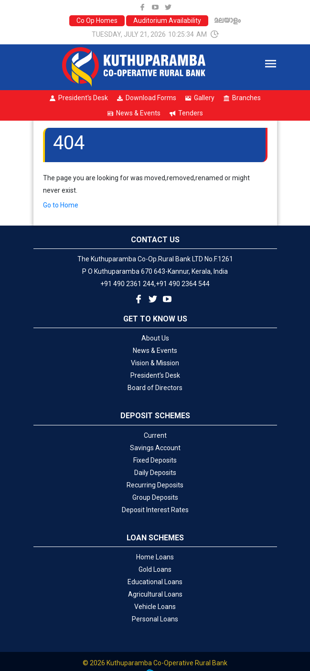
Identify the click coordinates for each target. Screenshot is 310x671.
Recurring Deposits (155, 485)
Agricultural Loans (155, 594)
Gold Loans (155, 569)
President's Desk (79, 98)
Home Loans (155, 557)
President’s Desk (155, 375)
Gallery (199, 98)
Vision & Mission (155, 363)
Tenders (186, 113)
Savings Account (155, 448)
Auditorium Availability (167, 20)
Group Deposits (155, 497)
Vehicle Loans (155, 606)
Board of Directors (155, 388)
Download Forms (146, 98)
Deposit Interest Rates (155, 510)
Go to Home (60, 205)
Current (155, 435)
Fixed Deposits (155, 460)
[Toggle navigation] (271, 64)
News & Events (133, 113)
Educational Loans (155, 582)
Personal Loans (155, 619)
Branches (242, 98)
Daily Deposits (155, 472)
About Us (155, 338)
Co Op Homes (97, 20)
